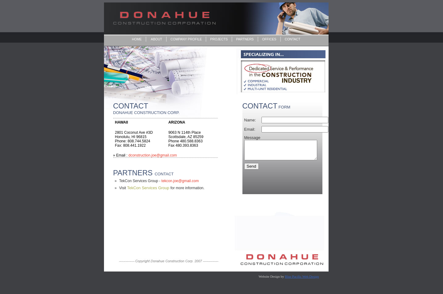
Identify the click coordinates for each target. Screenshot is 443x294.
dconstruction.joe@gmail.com (153, 155)
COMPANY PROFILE (186, 39)
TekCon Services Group (148, 188)
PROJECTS (219, 39)
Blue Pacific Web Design (302, 276)
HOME (137, 39)
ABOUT (156, 39)
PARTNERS (245, 39)
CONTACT (292, 39)
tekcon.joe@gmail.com (179, 181)
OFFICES (269, 39)
